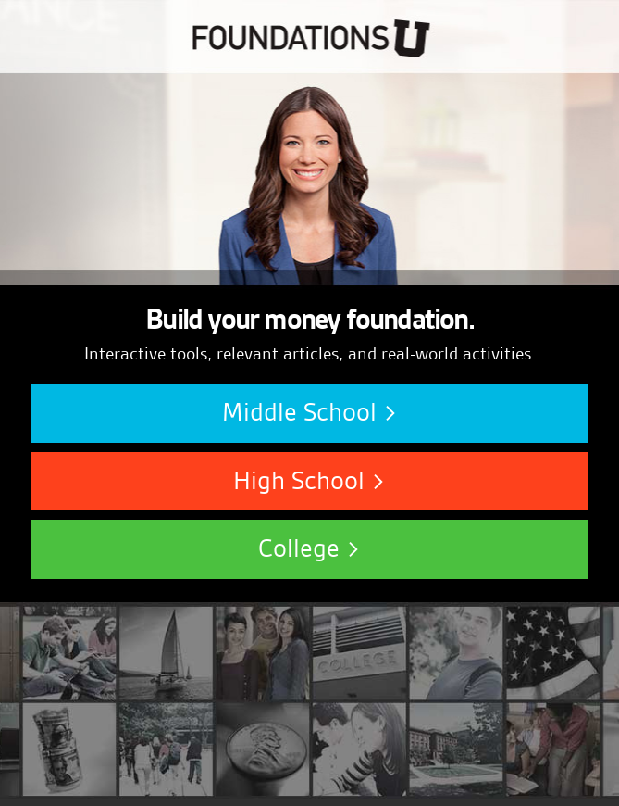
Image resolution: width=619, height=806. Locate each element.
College (309, 548)
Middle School (310, 412)
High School (309, 481)
